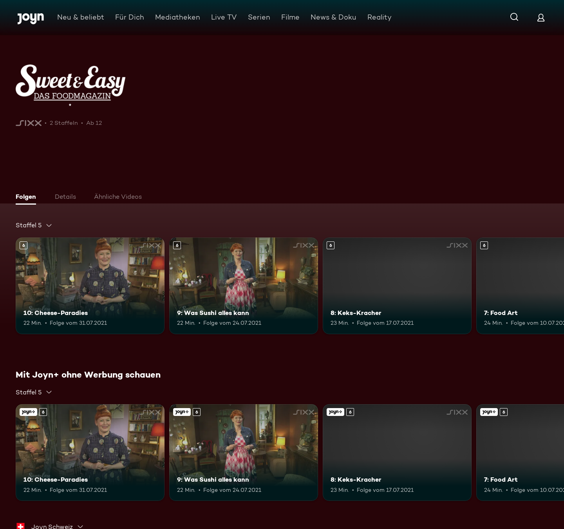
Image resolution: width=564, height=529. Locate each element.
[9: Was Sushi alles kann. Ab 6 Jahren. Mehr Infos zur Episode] (243, 286)
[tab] (28, 198)
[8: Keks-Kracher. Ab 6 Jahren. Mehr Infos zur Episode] (397, 286)
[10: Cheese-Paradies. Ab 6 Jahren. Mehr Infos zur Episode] (90, 286)
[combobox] (34, 225)
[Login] (541, 17)
